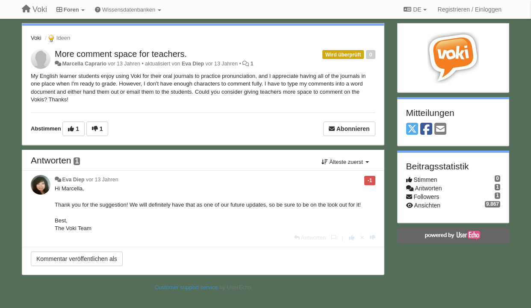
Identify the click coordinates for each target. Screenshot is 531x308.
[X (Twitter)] (412, 129)
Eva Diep (193, 64)
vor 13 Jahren (102, 180)
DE (415, 9)
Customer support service (186, 287)
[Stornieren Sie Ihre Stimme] (362, 237)
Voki (36, 38)
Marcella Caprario (84, 64)
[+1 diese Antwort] (351, 237)
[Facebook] (426, 129)
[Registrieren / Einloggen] (469, 9)
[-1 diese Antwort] (372, 237)
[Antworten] (310, 237)
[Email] (440, 129)
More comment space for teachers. (121, 54)
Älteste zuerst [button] (345, 162)
